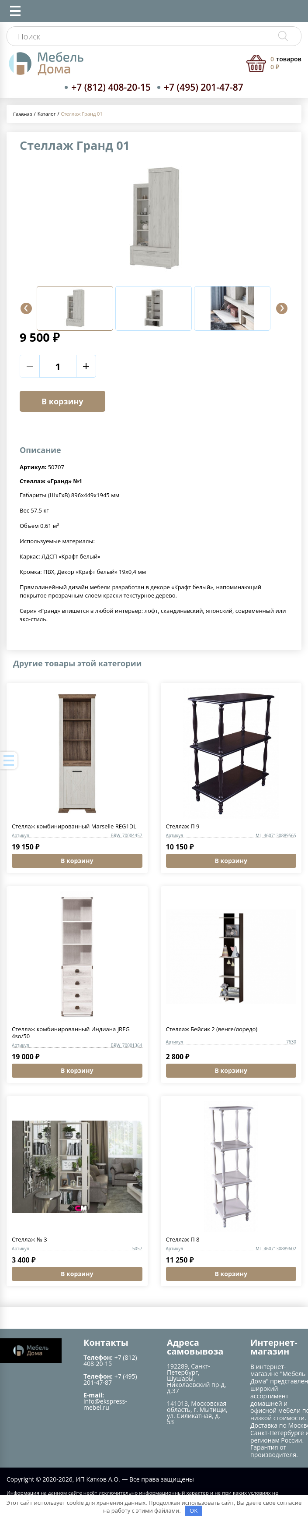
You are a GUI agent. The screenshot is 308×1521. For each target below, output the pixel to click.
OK (193, 1510)
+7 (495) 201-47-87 (203, 87)
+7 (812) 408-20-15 (111, 87)
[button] (26, 308)
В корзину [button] (77, 860)
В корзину (62, 401)
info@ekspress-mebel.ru (105, 1404)
